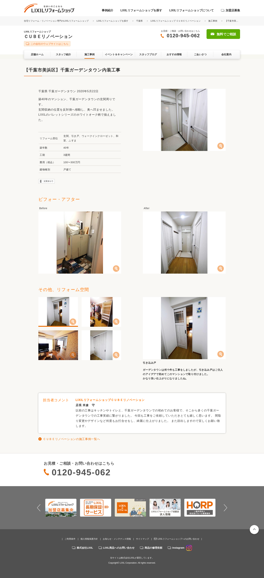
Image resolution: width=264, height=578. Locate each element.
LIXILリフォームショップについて (191, 10)
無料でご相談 (226, 34)
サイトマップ (142, 539)
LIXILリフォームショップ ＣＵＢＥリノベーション (176, 21)
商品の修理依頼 (153, 547)
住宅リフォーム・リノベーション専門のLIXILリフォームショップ (56, 21)
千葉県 (139, 21)
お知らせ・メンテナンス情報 (117, 539)
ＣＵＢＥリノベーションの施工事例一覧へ (71, 439)
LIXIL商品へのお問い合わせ (119, 547)
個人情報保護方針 (89, 539)
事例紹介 (107, 10)
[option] (62, 507)
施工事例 (212, 21)
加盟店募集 (233, 10)
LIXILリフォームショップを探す (141, 10)
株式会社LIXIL (85, 547)
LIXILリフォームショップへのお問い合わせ (178, 539)
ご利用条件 (70, 539)
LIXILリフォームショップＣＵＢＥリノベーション (110, 399)
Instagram (182, 547)
